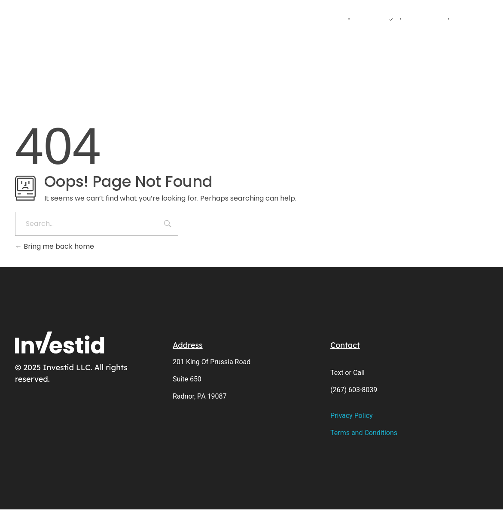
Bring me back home (54, 246)
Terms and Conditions (363, 433)
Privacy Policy (351, 415)
